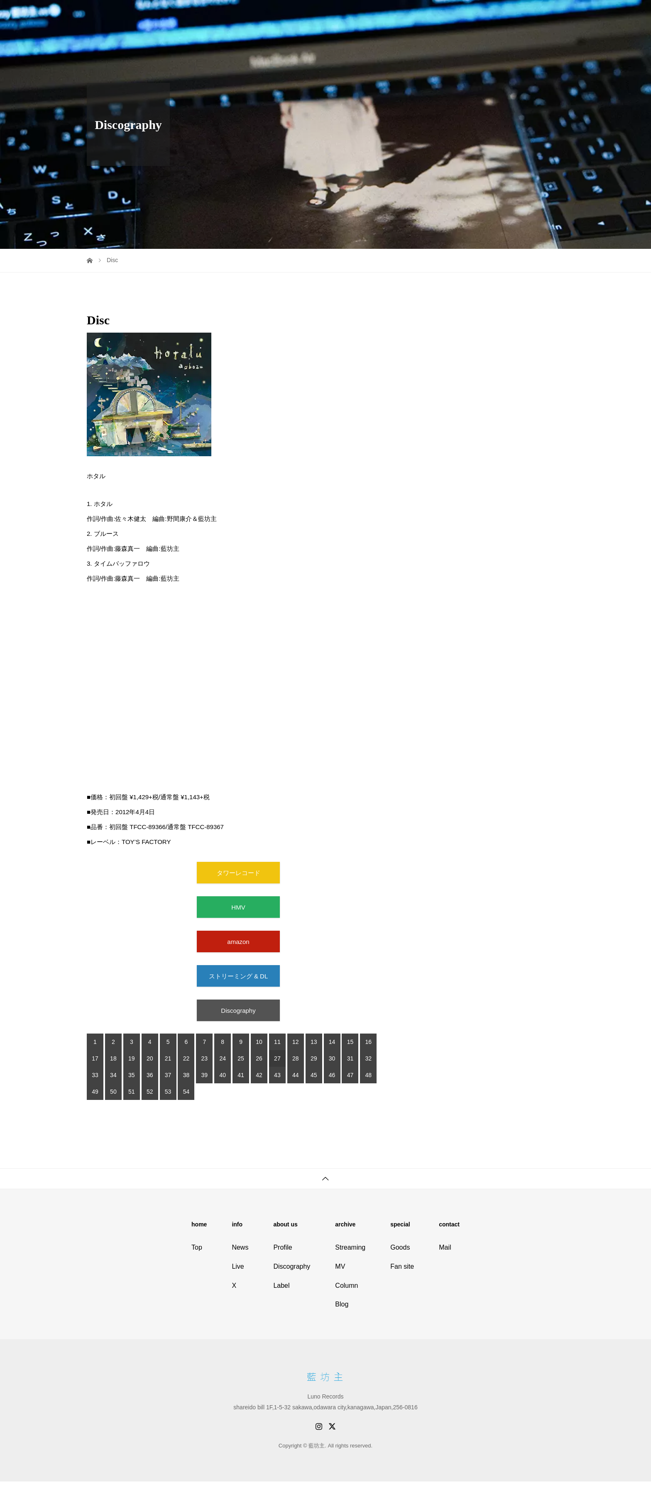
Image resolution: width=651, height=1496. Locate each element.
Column (346, 1285)
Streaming (350, 1247)
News (240, 1247)
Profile (437, 14)
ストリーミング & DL (238, 976)
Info (387, 14)
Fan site (546, 14)
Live (410, 14)
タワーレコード (238, 872)
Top (196, 1247)
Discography (477, 14)
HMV (238, 907)
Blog (341, 1304)
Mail (445, 1247)
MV (340, 1266)
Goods (400, 1247)
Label (281, 1285)
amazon (238, 941)
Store (515, 14)
